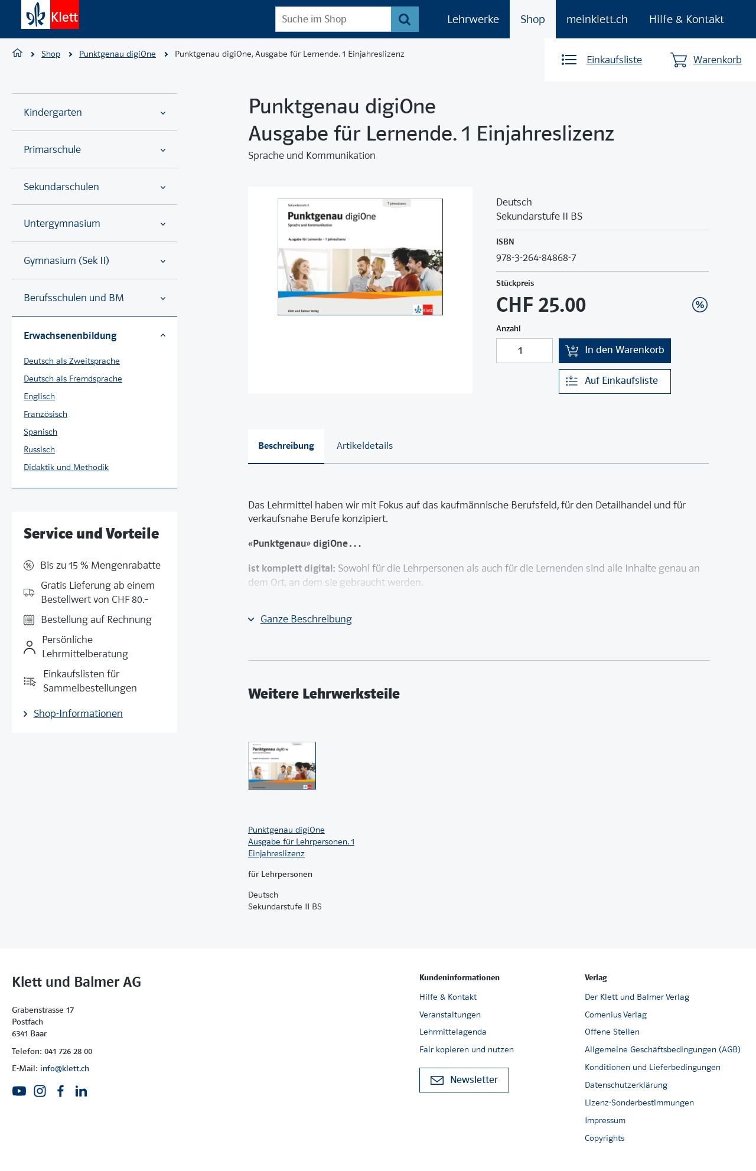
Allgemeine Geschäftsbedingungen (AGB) (663, 1049)
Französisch (45, 414)
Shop (532, 19)
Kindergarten (94, 112)
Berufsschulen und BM (94, 298)
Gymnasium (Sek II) (94, 261)
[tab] (286, 446)
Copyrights (604, 1138)
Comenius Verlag (616, 1014)
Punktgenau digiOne (117, 53)
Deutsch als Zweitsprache (72, 360)
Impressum (605, 1120)
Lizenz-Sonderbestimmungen (639, 1102)
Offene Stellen (612, 1031)
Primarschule (94, 149)
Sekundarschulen (94, 187)
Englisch (39, 396)
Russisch (39, 449)
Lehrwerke (473, 19)
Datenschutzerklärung (626, 1084)
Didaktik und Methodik (66, 467)
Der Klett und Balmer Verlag (637, 996)
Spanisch (40, 431)
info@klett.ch (64, 1068)
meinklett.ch (597, 19)
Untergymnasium (94, 223)
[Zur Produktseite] (301, 765)
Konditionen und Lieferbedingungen (653, 1067)
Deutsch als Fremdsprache (73, 378)
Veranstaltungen (450, 1014)
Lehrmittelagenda (453, 1031)
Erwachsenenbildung (94, 335)
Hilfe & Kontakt (686, 19)
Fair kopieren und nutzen (466, 1049)
